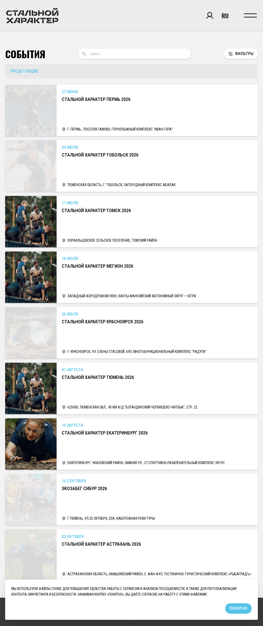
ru (225, 15)
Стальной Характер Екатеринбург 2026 (105, 433)
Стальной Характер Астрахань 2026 (101, 544)
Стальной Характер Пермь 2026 (96, 99)
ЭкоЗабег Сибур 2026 (84, 488)
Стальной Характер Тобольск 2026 (100, 155)
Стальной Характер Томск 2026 (96, 210)
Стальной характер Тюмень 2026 (98, 377)
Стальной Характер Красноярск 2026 (102, 321)
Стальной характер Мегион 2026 (97, 266)
